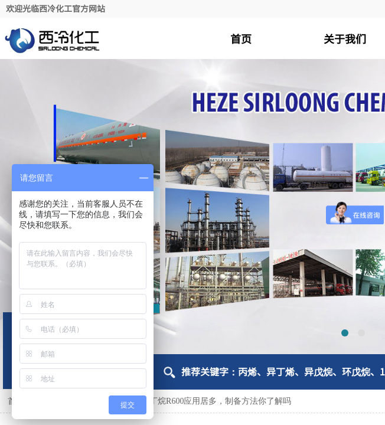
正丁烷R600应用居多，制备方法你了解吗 (216, 401)
